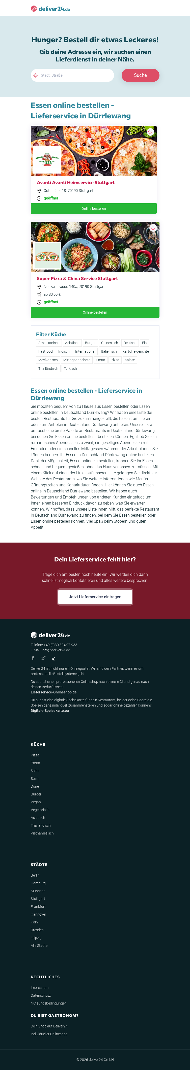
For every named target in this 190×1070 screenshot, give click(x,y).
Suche (140, 75)
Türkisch (70, 368)
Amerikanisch (49, 343)
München (38, 891)
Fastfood (45, 351)
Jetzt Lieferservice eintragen (95, 596)
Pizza (115, 360)
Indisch (64, 351)
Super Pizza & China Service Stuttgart (77, 278)
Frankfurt (38, 907)
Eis (144, 343)
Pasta (100, 360)
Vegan (36, 802)
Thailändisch (48, 368)
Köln (34, 922)
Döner (35, 786)
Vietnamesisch (42, 833)
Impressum (39, 988)
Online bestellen (94, 209)
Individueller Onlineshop (49, 1034)
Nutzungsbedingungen (49, 1003)
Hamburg (38, 883)
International (85, 351)
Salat (35, 771)
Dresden (37, 930)
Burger (90, 343)
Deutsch (130, 343)
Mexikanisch (48, 360)
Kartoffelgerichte (135, 351)
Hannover (38, 914)
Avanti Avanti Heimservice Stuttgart (76, 182)
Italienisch (109, 351)
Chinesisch (109, 343)
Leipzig (36, 938)
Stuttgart (38, 899)
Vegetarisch (40, 810)
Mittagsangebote (76, 360)
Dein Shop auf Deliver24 (49, 1026)
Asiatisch (72, 343)
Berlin (35, 875)
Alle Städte (39, 946)
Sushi (35, 779)
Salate (130, 360)
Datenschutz (41, 995)
